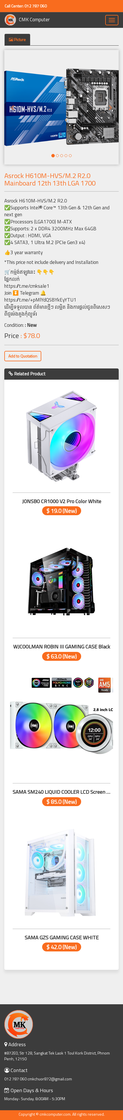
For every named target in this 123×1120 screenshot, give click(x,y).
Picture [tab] (17, 39)
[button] (13, 107)
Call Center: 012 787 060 (26, 6)
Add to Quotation (22, 356)
